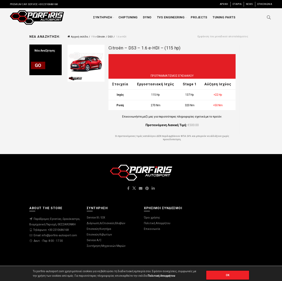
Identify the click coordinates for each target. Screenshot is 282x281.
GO (38, 65)
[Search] (269, 17)
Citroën (101, 36)
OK (228, 275)
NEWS (249, 4)
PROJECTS (199, 17)
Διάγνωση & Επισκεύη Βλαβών (106, 223)
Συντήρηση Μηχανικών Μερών (106, 245)
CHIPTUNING (128, 17)
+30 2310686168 (48, 4)
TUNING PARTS (223, 17)
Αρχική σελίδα (79, 36)
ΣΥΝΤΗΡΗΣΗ (102, 17)
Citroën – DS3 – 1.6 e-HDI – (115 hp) (144, 47)
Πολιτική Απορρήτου (157, 223)
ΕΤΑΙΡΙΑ (237, 4)
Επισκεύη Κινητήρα (99, 228)
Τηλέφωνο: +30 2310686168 (51, 229)
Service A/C (94, 240)
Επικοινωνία (152, 228)
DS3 (110, 36)
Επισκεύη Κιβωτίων (99, 234)
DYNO (147, 17)
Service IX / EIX (96, 217)
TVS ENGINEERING (171, 17)
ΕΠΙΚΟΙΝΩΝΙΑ (264, 4)
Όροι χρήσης (152, 217)
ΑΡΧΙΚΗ (224, 4)
